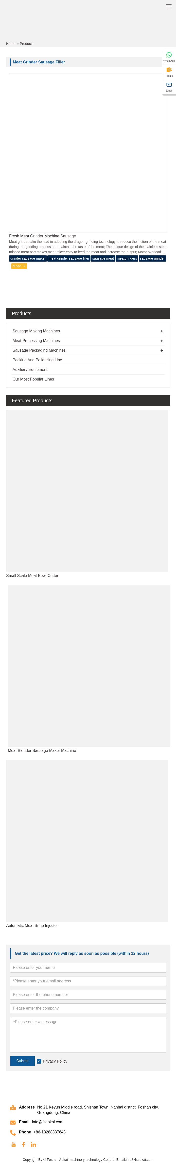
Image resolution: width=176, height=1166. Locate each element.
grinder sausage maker (28, 258)
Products (27, 44)
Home (10, 44)
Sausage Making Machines (36, 331)
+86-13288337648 (50, 1132)
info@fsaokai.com (47, 1122)
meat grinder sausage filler (69, 258)
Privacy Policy (55, 1061)
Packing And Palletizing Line (37, 360)
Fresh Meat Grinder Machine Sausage (42, 236)
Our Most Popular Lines (33, 379)
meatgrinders (127, 258)
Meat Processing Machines (36, 341)
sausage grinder (152, 258)
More (19, 266)
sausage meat (103, 258)
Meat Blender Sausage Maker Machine (42, 750)
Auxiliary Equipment (30, 369)
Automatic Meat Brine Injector (32, 925)
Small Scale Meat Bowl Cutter (32, 575)
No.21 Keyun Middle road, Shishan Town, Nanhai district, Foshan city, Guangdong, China (98, 1110)
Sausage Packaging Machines (39, 350)
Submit (22, 1061)
